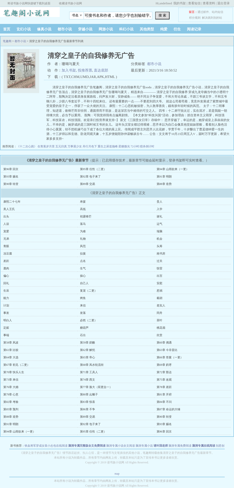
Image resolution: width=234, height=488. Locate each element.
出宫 (159, 275)
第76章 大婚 (10, 387)
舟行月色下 (90, 146)
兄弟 (6, 238)
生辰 (6, 290)
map (117, 473)
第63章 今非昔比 (167, 350)
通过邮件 (203, 12)
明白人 (7, 320)
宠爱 (6, 231)
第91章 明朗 (164, 176)
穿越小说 (85, 29)
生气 (83, 268)
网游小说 (106, 29)
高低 (83, 209)
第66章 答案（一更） (170, 357)
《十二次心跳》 (27, 146)
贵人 (159, 201)
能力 (6, 298)
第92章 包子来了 (90, 176)
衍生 (177, 29)
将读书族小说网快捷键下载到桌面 (28, 3)
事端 (6, 335)
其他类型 (147, 29)
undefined (166, 3)
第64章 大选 (10, 357)
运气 (159, 224)
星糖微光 (124, 146)
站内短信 (217, 12)
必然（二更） (88, 320)
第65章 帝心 (87, 357)
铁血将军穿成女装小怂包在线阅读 (46, 445)
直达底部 (101, 70)
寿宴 (83, 201)
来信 (83, 305)
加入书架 (69, 70)
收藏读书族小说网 (70, 3)
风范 (83, 246)
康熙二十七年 (12, 201)
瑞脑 (159, 231)
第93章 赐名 (10, 176)
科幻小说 (126, 29)
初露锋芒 (85, 216)
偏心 (6, 275)
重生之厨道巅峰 (108, 146)
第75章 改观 (164, 379)
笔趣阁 (30, 14)
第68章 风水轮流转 (92, 364)
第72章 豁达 (164, 372)
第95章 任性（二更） (93, 169)
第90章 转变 (10, 184)
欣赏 (159, 335)
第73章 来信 (10, 379)
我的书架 (179, 3)
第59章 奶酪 (87, 342)
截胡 (159, 298)
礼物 (83, 238)
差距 (6, 261)
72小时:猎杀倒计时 (142, 146)
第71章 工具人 (89, 372)
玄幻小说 (23, 29)
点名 (83, 261)
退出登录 (223, 3)
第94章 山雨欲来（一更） (173, 169)
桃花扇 (161, 327)
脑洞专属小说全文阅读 (120, 445)
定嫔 (6, 327)
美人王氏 (9, 209)
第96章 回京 (10, 169)
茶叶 (159, 320)
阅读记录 (194, 29)
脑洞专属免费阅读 (180, 445)
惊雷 (159, 268)
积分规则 (195, 17)
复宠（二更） (88, 290)
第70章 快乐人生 (13, 372)
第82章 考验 (10, 402)
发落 (83, 313)
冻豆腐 (7, 253)
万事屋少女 (75, 146)
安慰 (159, 283)
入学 (159, 209)
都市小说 (65, 29)
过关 (159, 261)
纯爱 (163, 29)
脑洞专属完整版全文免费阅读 (87, 445)
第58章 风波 (10, 342)
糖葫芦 (84, 327)
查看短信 (194, 3)
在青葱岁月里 (46, 146)
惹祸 (159, 290)
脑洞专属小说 (144, 445)
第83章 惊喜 (87, 402)
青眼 (6, 246)
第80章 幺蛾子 (89, 394)
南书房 (161, 253)
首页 (6, 29)
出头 (6, 216)
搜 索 (162, 15)
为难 (83, 231)
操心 (83, 275)
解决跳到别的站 (212, 17)
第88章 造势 (164, 184)
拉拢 (83, 253)
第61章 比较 (10, 350)
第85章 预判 (10, 409)
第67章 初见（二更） (16, 364)
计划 (6, 305)
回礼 (6, 283)
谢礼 (159, 216)
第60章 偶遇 (164, 342)
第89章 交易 (87, 184)
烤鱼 (83, 298)
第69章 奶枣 (164, 364)
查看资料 (209, 3)
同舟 (159, 313)
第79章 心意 (10, 394)
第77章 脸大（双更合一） (96, 387)
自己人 (84, 283)
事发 (6, 313)
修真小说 (44, 29)
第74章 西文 (87, 379)
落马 (83, 224)
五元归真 (61, 146)
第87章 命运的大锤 (168, 409)
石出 (83, 335)
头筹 (159, 246)
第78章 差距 (164, 387)
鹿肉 (6, 268)
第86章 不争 (87, 409)
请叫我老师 (161, 445)
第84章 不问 (164, 402)
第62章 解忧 (87, 350)
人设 (6, 224)
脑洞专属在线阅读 (203, 445)
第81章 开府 (164, 394)
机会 (159, 238)
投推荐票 (85, 70)
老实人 (161, 305)
